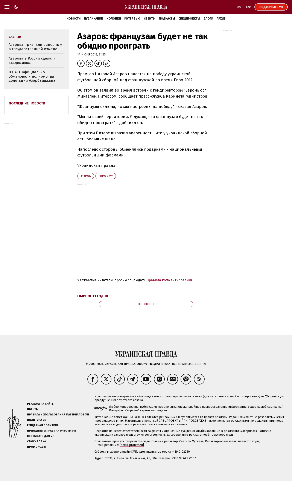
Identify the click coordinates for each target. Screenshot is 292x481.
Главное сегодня (92, 296)
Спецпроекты (189, 18)
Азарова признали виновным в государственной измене (35, 46)
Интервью (132, 18)
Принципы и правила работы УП (51, 430)
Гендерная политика (43, 425)
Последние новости (27, 103)
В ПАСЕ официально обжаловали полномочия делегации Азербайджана (32, 76)
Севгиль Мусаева (191, 441)
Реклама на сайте (40, 403)
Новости (74, 18)
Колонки (113, 18)
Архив (221, 18)
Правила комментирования (169, 280)
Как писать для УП (40, 436)
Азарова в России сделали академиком (32, 60)
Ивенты (149, 18)
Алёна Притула (248, 441)
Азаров (86, 176)
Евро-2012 (106, 176)
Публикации (93, 18)
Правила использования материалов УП (58, 414)
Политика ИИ (37, 419)
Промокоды (36, 446)
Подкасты (167, 18)
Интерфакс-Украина (123, 410)
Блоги (208, 18)
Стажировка (36, 441)
